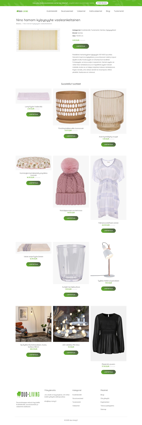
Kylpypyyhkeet (111, 31)
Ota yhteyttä (105, 400)
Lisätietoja (81, 47)
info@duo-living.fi (50, 403)
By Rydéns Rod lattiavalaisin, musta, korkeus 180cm (34, 347)
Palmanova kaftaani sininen (109, 224)
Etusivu (18, 25)
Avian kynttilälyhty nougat (108, 138)
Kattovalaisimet (95, 12)
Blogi (108, 12)
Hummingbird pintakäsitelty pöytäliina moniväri (33, 176)
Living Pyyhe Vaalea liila (33, 108)
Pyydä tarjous (102, 3)
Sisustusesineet (67, 12)
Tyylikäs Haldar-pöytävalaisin (108, 282)
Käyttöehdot (105, 403)
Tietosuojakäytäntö (107, 407)
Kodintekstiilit (52, 12)
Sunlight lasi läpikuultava (71, 288)
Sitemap (103, 411)
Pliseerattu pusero (108, 366)
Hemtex (102, 31)
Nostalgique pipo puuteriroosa (71, 212)
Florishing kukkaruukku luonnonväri (71, 130)
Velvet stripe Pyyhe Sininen (33, 258)
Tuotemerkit (119, 12)
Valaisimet (81, 12)
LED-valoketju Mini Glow (71, 346)
